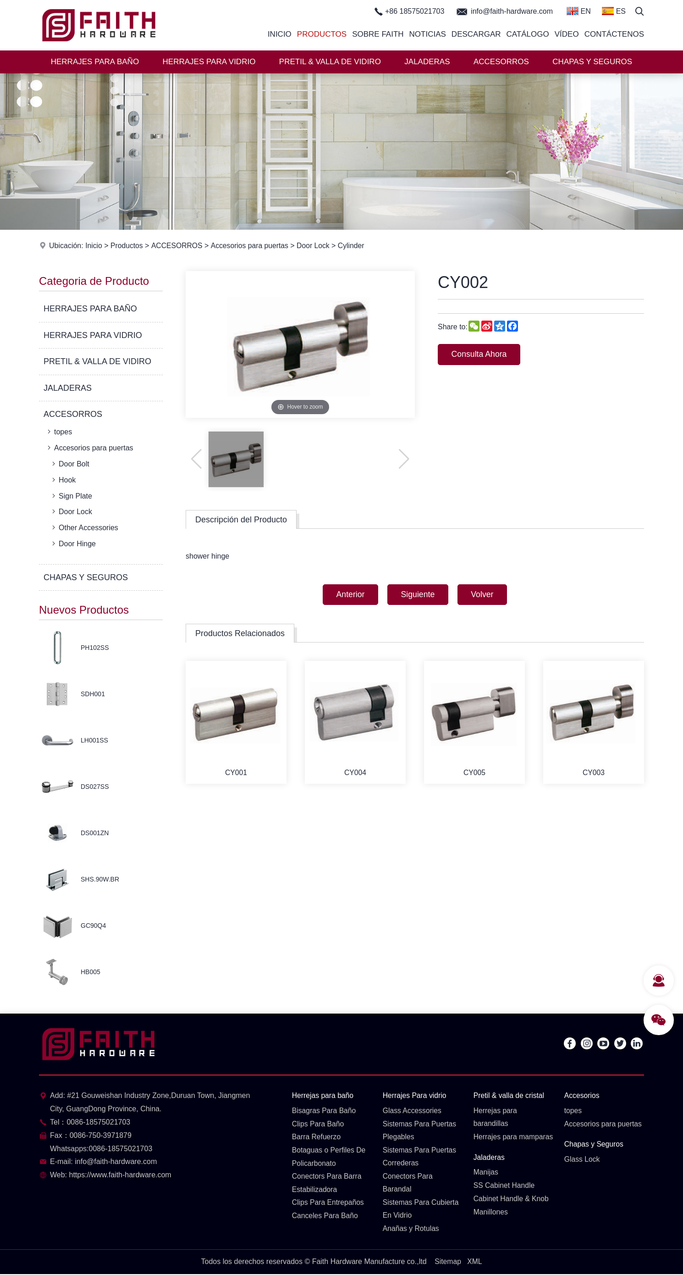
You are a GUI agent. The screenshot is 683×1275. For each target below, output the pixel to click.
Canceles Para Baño (325, 1216)
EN (579, 11)
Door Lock (316, 245)
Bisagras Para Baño (324, 1110)
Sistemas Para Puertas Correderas (420, 1157)
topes (58, 431)
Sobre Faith (377, 34)
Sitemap (447, 1262)
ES (614, 11)
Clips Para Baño (318, 1124)
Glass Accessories (413, 1110)
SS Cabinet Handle (505, 1199)
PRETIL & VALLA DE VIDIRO (330, 61)
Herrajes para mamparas (496, 1143)
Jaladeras (489, 1171)
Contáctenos (614, 34)
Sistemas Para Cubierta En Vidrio (421, 1209)
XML (474, 1262)
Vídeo (567, 34)
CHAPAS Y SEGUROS (592, 61)
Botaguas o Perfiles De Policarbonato (329, 1157)
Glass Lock (582, 1160)
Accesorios (582, 1095)
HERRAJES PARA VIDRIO (209, 61)
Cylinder (354, 245)
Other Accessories (84, 527)
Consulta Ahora (480, 354)
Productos (322, 34)
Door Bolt (69, 463)
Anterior (348, 594)
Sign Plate (71, 495)
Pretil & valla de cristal (509, 1095)
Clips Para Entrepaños (328, 1203)
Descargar (476, 34)
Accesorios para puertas (251, 245)
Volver (484, 594)
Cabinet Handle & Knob (512, 1212)
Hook (63, 479)
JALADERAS (427, 61)
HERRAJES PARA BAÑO (95, 61)
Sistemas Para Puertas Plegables (420, 1130)
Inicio (280, 34)
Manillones (491, 1226)
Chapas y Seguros (594, 1144)
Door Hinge (73, 543)
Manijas (486, 1186)
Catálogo (528, 34)
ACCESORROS (501, 61)
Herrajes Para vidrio (415, 1095)
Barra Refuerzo (317, 1137)
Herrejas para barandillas (496, 1117)
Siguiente (418, 594)
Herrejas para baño (323, 1095)
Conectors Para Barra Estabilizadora (327, 1183)
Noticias (427, 34)
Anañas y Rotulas (411, 1229)
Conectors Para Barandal (408, 1183)
